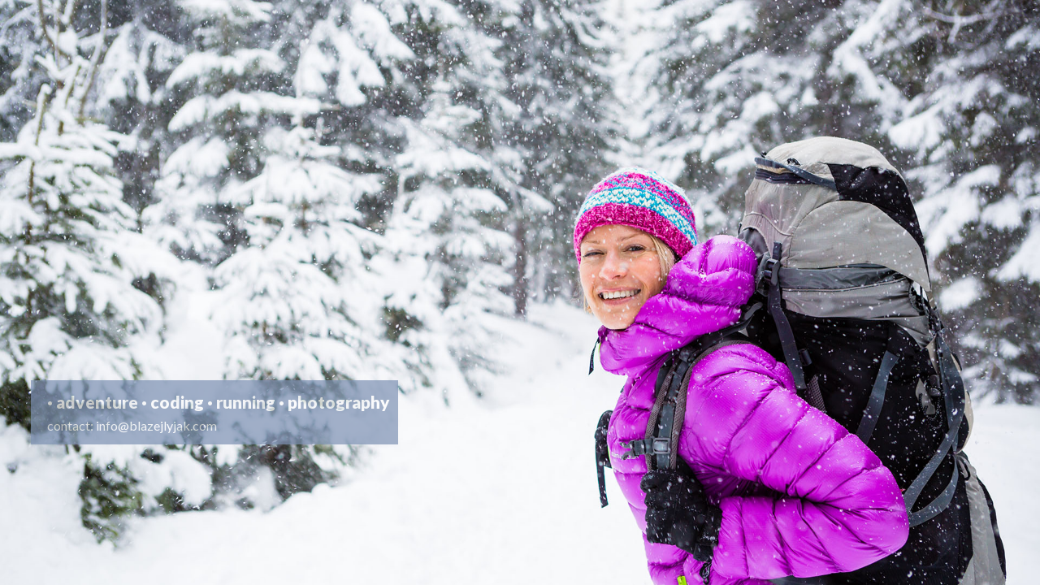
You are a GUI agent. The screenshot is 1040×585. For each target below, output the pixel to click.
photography (339, 402)
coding (177, 402)
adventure (97, 402)
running (245, 402)
